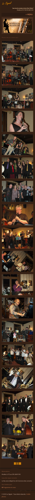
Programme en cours (9, 487)
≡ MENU (29, 14)
